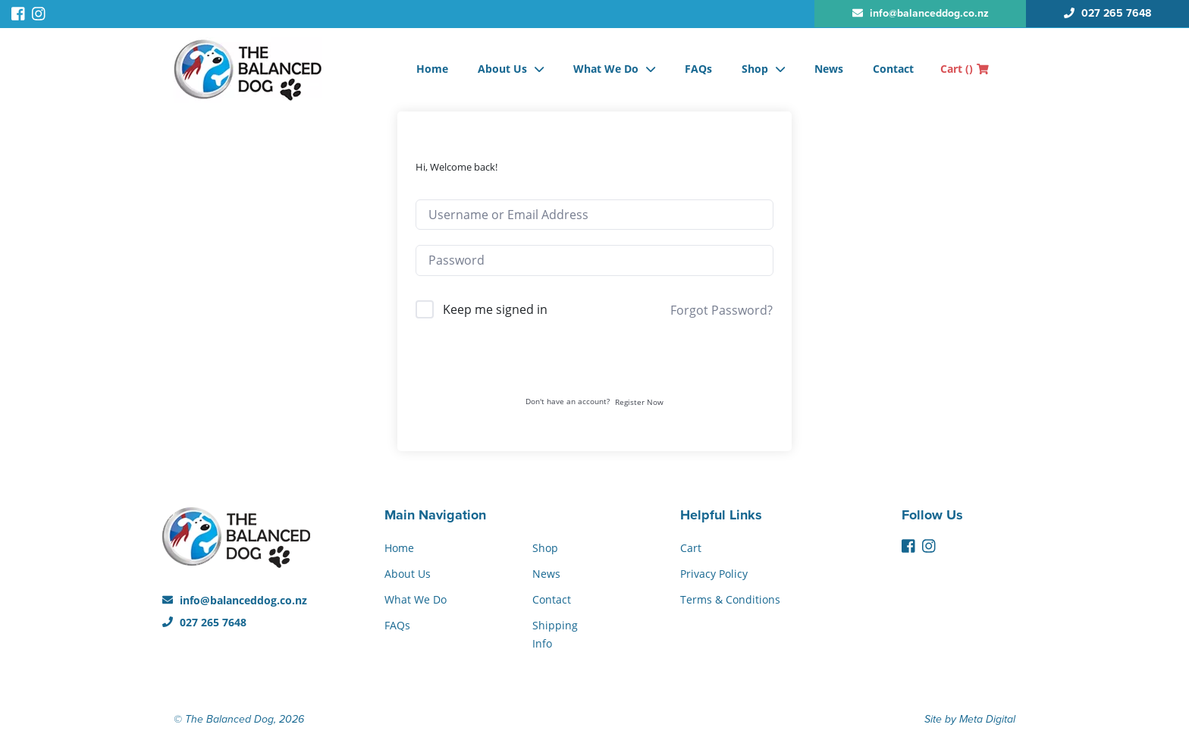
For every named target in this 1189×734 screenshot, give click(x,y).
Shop (755, 68)
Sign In (594, 364)
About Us (502, 68)
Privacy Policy (714, 573)
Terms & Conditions (730, 599)
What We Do (605, 68)
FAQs (698, 68)
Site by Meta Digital (969, 719)
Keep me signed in (495, 309)
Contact (893, 68)
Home (432, 68)
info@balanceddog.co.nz (234, 600)
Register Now (639, 402)
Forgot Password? (721, 310)
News (828, 68)
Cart (964, 68)
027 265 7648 (204, 622)
